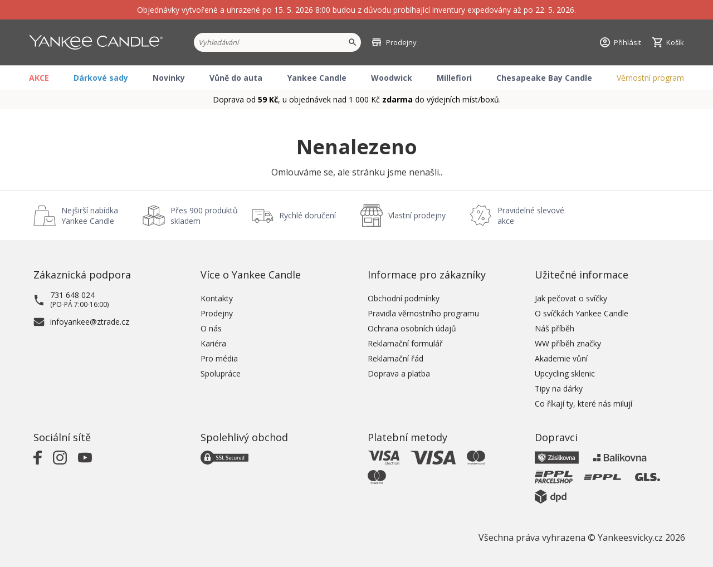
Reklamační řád (395, 358)
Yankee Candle (316, 77)
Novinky (169, 77)
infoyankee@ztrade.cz (89, 321)
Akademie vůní (561, 358)
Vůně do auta (235, 77)
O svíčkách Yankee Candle (581, 313)
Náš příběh (554, 328)
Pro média (219, 358)
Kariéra (213, 343)
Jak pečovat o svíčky (571, 298)
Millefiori (454, 77)
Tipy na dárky (559, 388)
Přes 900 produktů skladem (204, 215)
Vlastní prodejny (417, 215)
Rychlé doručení (307, 215)
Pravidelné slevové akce (530, 215)
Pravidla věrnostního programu (423, 313)
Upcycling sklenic (565, 373)
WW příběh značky (568, 343)
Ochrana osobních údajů (412, 328)
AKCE (39, 77)
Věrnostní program (650, 77)
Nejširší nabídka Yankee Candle (89, 215)
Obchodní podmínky (403, 298)
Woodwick (391, 77)
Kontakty (217, 298)
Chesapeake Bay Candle (544, 77)
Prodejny (217, 313)
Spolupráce (221, 373)
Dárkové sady (101, 77)
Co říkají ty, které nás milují (583, 403)
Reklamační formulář (405, 343)
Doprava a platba (399, 373)
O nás (211, 328)
